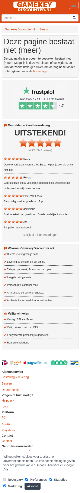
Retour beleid (10, 390)
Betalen (7, 383)
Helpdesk (8, 400)
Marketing (12, 486)
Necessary (13, 479)
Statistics (58, 479)
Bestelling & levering (15, 377)
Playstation (9, 430)
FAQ (5, 407)
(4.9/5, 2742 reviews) (40, 150)
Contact (7, 441)
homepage (40, 71)
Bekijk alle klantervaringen (40, 235)
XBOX (6, 424)
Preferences (36, 479)
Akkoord (32, 486)
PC (4, 417)
